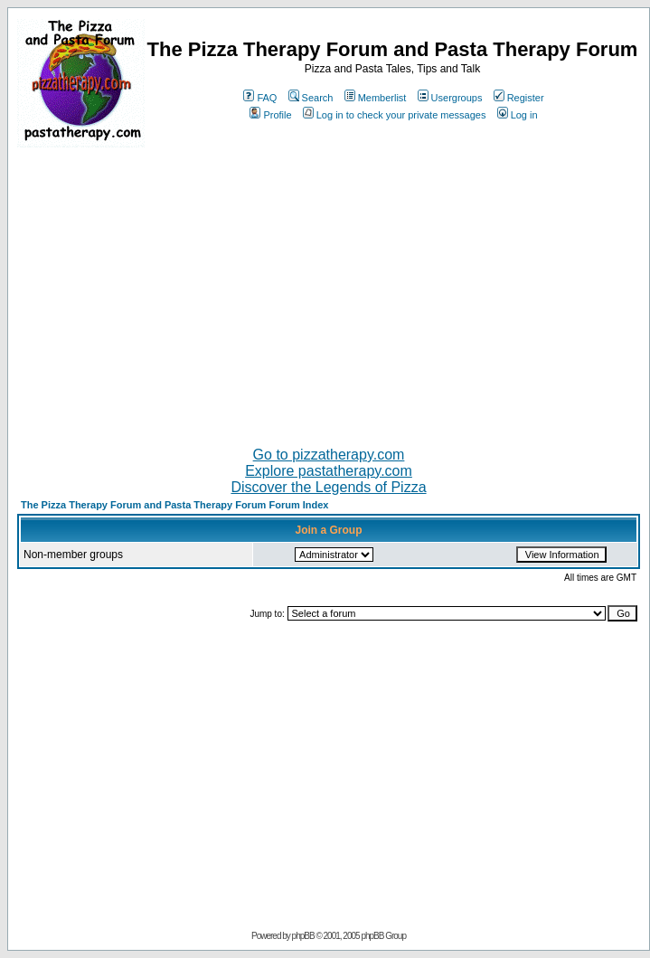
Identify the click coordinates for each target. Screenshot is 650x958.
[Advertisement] (328, 289)
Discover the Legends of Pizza (328, 487)
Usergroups (450, 97)
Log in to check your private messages (394, 114)
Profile (270, 114)
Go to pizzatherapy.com (329, 454)
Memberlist (375, 97)
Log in (517, 114)
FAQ (260, 97)
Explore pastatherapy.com (328, 471)
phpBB (303, 936)
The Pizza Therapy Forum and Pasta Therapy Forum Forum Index (174, 504)
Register (519, 97)
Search (311, 97)
